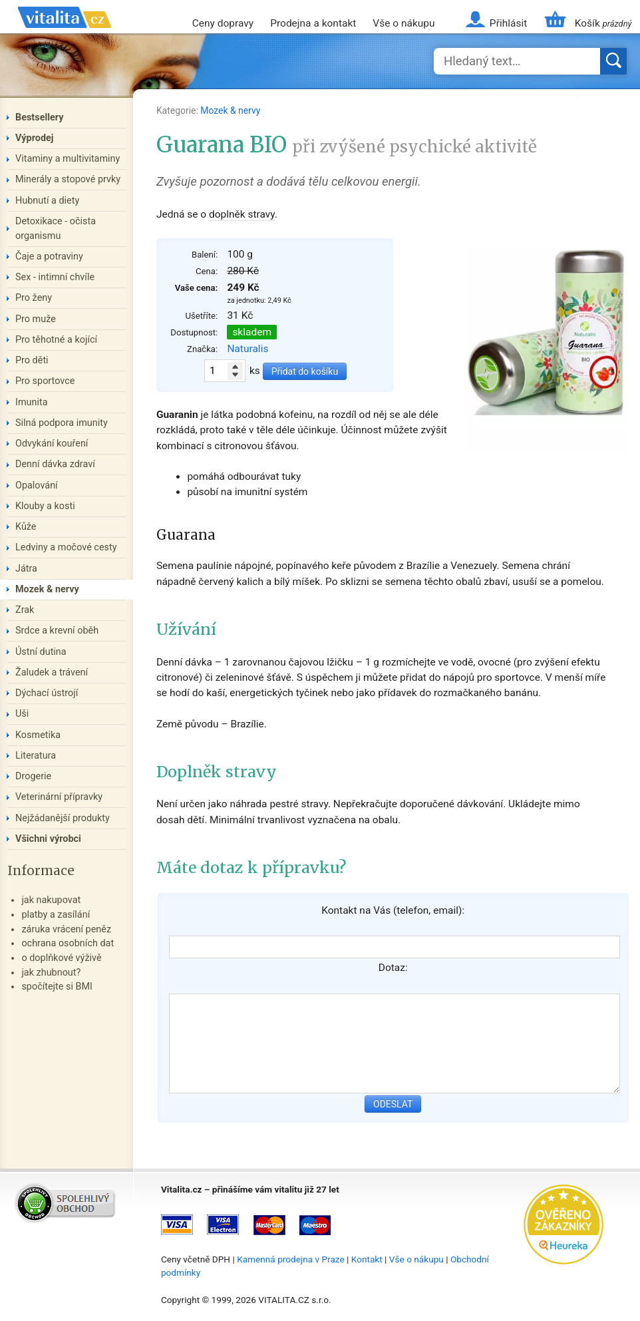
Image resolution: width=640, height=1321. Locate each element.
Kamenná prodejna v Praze (291, 1259)
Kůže (26, 526)
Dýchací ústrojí (46, 693)
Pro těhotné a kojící (56, 339)
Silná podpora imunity (61, 423)
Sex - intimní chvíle (54, 277)
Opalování (36, 485)
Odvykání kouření (51, 443)
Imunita (31, 402)
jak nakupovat (50, 900)
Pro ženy (33, 297)
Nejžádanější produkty (62, 818)
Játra (26, 568)
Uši (22, 713)
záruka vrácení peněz (66, 929)
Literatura (35, 755)
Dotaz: (393, 968)
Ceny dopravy (222, 23)
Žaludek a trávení (51, 672)
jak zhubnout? (50, 972)
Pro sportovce (45, 381)
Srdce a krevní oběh (56, 630)
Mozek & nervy (230, 110)
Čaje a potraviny (49, 256)
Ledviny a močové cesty (66, 547)
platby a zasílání (55, 914)
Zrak (24, 610)
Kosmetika (38, 735)
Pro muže (35, 319)
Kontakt (367, 1259)
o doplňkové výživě (61, 958)
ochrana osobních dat (67, 943)
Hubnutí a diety (47, 200)
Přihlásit (508, 23)
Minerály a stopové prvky (67, 179)
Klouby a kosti (45, 506)
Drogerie (33, 776)
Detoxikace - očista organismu (55, 229)
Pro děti (32, 360)
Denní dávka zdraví (55, 464)
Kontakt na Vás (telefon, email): (392, 910)
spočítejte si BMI (56, 986)
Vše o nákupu (403, 23)
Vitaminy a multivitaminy (67, 158)
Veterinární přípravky (58, 797)
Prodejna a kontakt (313, 23)
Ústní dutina (41, 652)
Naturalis (247, 349)
